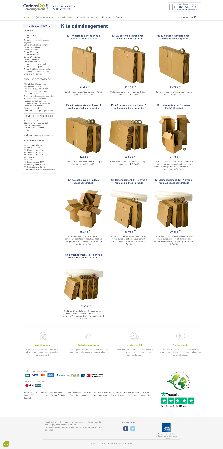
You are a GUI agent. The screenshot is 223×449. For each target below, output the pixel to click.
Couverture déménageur (34, 93)
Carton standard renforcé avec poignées (36, 41)
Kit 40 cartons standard (33, 152)
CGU (26, 395)
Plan (71, 395)
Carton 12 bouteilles (32, 62)
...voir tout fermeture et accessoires (38, 135)
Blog (150, 395)
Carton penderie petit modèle (36, 64)
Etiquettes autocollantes (34, 128)
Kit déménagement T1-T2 (34, 162)
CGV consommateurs (39, 395)
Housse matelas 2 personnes (36, 101)
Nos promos (133, 395)
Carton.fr (27, 398)
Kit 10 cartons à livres (33, 145)
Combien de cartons (87, 17)
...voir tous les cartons (33, 74)
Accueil (27, 17)
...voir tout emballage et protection (38, 110)
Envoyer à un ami (118, 395)
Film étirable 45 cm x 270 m (35, 91)
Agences (107, 392)
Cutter (26, 130)
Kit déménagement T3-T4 (34, 164)
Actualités (117, 392)
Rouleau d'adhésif (31, 120)
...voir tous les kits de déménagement (39, 169)
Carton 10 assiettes (32, 54)
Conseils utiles (65, 17)
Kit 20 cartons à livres (33, 147)
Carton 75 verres (31, 52)
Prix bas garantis (83, 395)
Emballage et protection (38, 79)
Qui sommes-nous (44, 17)
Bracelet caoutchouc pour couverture (39, 96)
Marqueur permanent (32, 125)
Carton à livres (30, 35)
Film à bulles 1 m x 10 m (34, 86)
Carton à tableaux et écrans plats (37, 69)
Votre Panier (187, 17)
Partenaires (129, 392)
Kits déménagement (35, 140)
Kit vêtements (29, 157)
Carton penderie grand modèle (36, 66)
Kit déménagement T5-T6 (34, 167)
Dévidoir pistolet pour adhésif (36, 123)
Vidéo (143, 395)
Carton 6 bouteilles (31, 59)
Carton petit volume (32, 47)
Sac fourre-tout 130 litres (34, 106)
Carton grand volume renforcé (36, 45)
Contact (120, 17)
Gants (26, 132)
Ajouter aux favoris (100, 395)
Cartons (28, 30)
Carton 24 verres (31, 49)
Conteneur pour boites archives (37, 71)
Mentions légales (143, 392)
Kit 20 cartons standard (33, 150)
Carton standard (30, 37)
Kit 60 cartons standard (33, 155)
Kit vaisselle (28, 159)
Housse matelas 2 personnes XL (37, 103)
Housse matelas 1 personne (35, 98)
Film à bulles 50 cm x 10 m (35, 84)
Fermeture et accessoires (38, 116)
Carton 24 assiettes (32, 57)
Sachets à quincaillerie (33, 108)
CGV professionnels (59, 395)
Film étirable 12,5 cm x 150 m (36, 89)
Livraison (106, 17)
